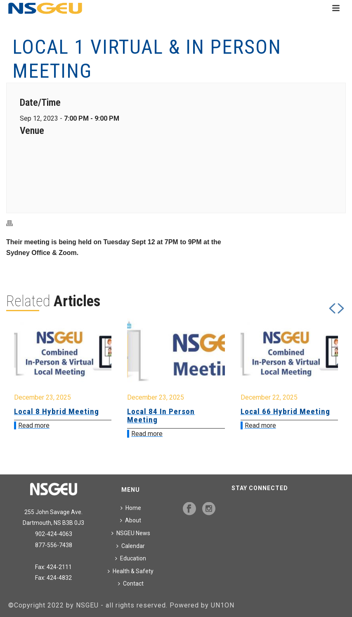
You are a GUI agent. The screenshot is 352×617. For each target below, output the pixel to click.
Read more (34, 425)
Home (130, 508)
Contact (131, 583)
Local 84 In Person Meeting (161, 415)
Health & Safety (131, 571)
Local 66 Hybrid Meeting (285, 411)
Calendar (130, 546)
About (130, 520)
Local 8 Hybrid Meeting (56, 411)
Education (130, 558)
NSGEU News (130, 533)
